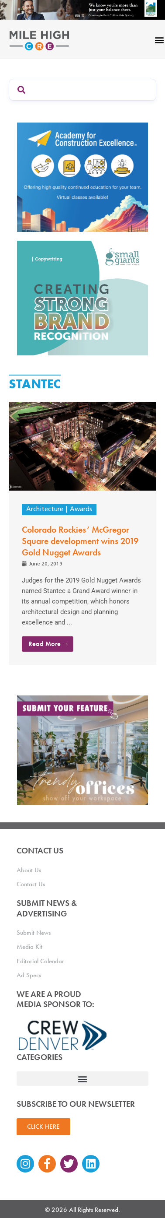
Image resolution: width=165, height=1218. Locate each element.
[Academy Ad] (82, 176)
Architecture (44, 509)
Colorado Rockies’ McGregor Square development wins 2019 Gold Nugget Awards (80, 541)
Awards (81, 509)
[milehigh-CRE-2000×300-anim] (82, 10)
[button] (82, 1078)
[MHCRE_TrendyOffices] (82, 750)
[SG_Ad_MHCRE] (82, 298)
